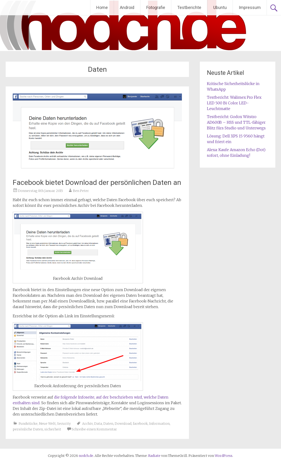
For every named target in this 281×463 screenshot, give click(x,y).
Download (123, 423)
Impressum (250, 7)
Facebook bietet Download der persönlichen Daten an (97, 182)
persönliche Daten (28, 429)
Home (102, 7)
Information (159, 423)
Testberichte (189, 7)
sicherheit (52, 429)
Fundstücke (28, 423)
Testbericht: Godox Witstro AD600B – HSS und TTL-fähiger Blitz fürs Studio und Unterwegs (236, 122)
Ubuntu (220, 7)
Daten (108, 423)
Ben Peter (81, 191)
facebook (140, 423)
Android (127, 7)
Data (98, 423)
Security (64, 423)
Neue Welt (47, 423)
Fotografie (155, 7)
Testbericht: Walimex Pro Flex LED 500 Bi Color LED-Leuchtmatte (234, 103)
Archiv (87, 423)
